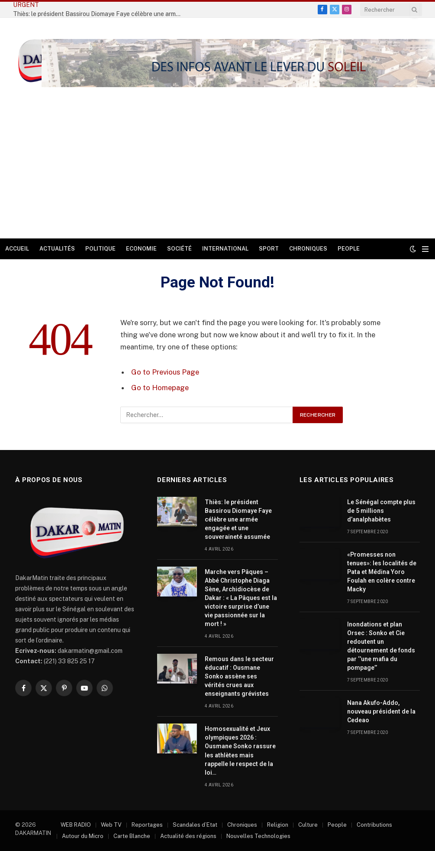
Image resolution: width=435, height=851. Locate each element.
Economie (141, 248)
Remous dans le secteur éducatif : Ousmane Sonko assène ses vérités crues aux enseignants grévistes (239, 676)
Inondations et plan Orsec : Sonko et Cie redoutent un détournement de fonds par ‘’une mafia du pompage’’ (381, 646)
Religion (277, 825)
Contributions (374, 825)
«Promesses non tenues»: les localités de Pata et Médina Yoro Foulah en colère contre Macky (381, 572)
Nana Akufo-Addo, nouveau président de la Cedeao (381, 711)
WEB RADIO (76, 825)
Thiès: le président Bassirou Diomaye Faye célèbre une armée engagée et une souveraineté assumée (238, 519)
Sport (269, 248)
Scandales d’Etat (195, 825)
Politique (100, 248)
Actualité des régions (188, 836)
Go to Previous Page (165, 372)
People (349, 248)
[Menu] (425, 249)
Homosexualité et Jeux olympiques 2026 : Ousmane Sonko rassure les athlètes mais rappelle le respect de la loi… (240, 750)
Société (179, 248)
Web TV (111, 825)
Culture (308, 825)
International (225, 248)
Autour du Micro (82, 836)
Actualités (57, 248)
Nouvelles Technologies (258, 836)
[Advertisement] (217, 173)
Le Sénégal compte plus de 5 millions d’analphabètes (381, 511)
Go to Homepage (160, 387)
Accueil (17, 248)
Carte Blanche (131, 836)
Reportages (147, 825)
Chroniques (308, 248)
